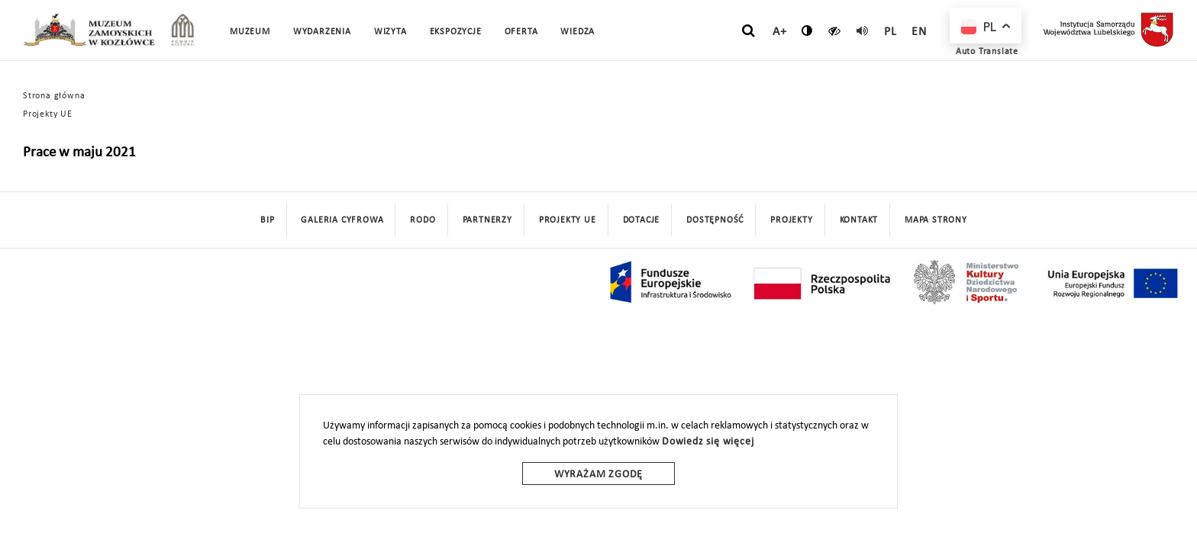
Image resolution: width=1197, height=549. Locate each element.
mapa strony (936, 220)
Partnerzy (487, 220)
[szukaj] (748, 31)
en (919, 32)
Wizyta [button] (390, 32)
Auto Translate (987, 51)
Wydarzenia (322, 32)
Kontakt (859, 220)
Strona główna (54, 96)
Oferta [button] (521, 32)
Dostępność (715, 220)
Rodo (422, 220)
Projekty (791, 220)
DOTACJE (641, 220)
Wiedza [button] (577, 32)
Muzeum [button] (250, 32)
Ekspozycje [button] (456, 32)
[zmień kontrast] (807, 30)
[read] (863, 30)
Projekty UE (48, 114)
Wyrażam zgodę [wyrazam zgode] (598, 474)
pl (890, 32)
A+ (780, 32)
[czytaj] (834, 30)
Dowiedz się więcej (707, 442)
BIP (267, 220)
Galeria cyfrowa (342, 220)
